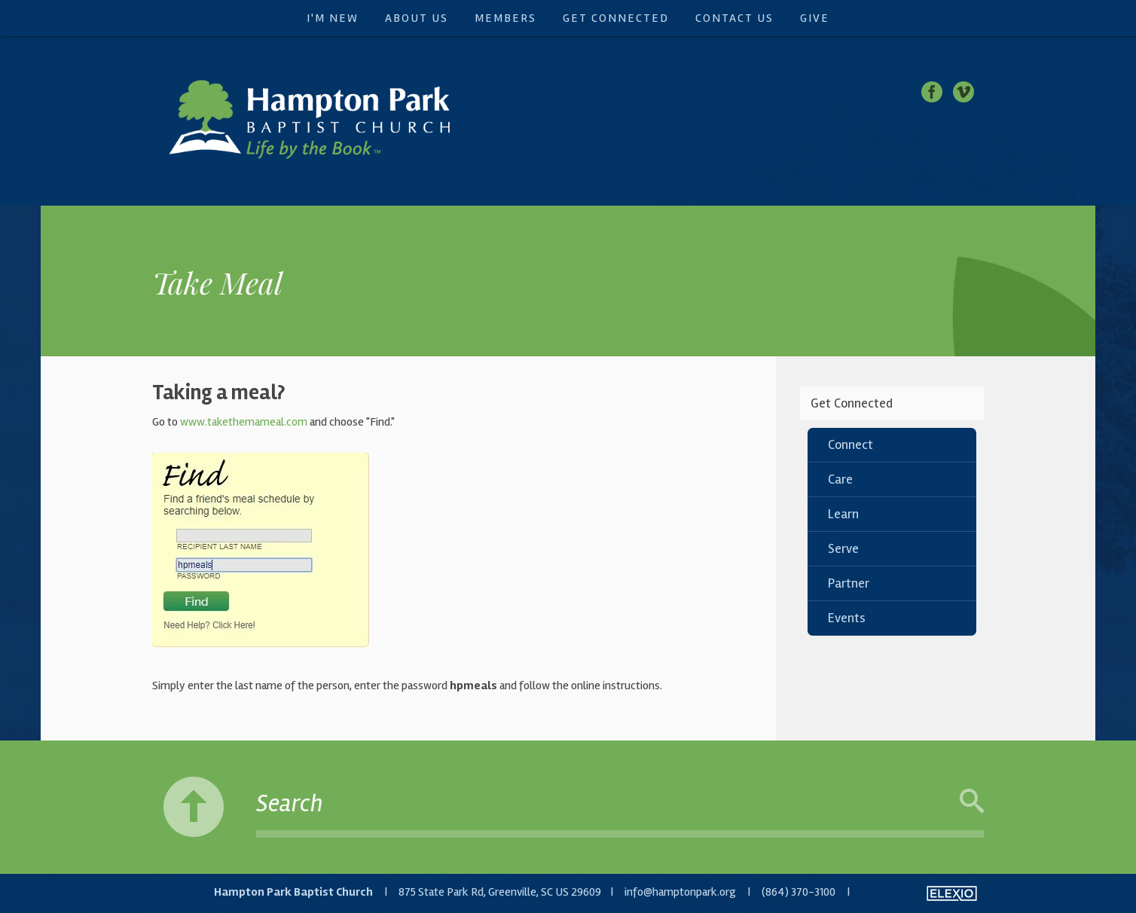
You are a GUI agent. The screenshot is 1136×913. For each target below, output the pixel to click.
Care (840, 479)
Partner (848, 583)
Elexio (952, 893)
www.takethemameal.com (243, 421)
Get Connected (616, 18)
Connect (850, 444)
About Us (416, 18)
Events (847, 617)
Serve (843, 548)
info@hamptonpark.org (680, 891)
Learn (843, 513)
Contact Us (734, 18)
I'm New (333, 18)
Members (505, 18)
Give (814, 18)
